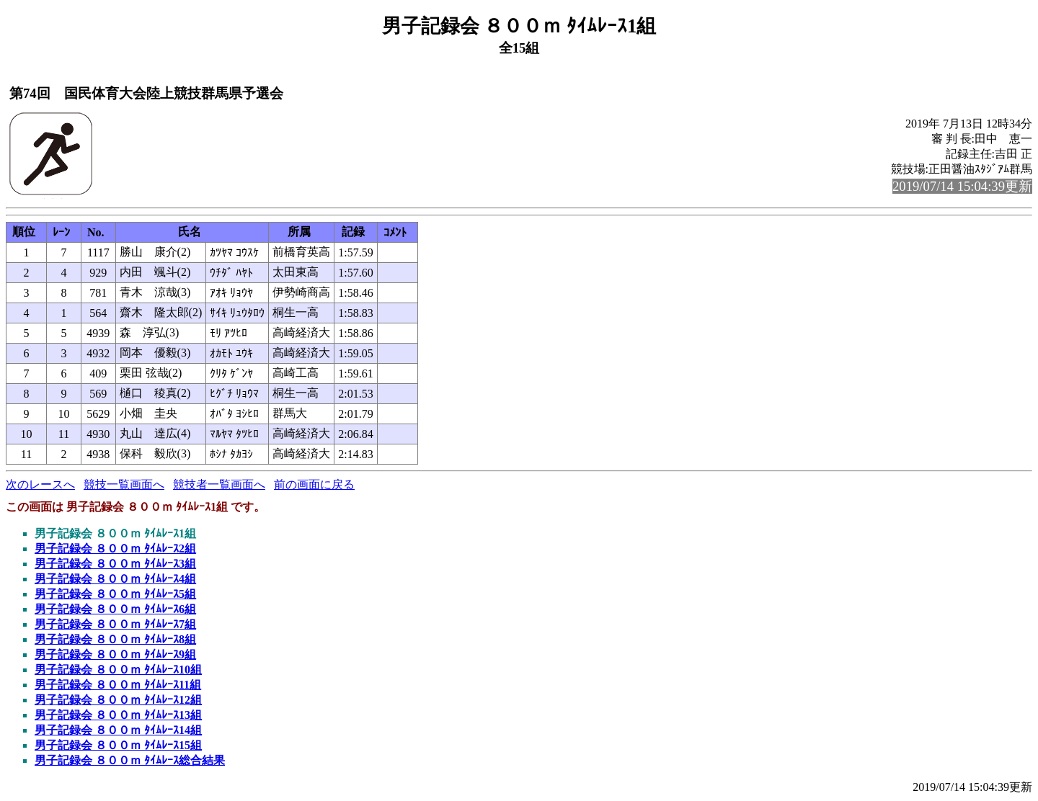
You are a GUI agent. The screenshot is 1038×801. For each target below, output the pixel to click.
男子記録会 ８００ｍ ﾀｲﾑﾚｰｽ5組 (115, 594)
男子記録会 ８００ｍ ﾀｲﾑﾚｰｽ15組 (118, 745)
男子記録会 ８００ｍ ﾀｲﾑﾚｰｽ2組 (115, 548)
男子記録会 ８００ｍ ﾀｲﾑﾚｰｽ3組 (115, 564)
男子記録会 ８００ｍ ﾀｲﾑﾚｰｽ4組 (115, 579)
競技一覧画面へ (124, 484)
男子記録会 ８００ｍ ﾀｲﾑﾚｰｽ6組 (115, 609)
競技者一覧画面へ (219, 484)
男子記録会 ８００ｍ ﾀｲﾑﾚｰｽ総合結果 (130, 760)
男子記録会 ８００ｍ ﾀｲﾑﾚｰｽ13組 (118, 715)
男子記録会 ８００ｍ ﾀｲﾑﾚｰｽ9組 (115, 654)
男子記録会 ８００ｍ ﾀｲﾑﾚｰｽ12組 (118, 700)
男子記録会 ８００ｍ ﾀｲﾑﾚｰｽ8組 (115, 639)
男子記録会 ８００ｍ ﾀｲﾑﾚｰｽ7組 (115, 624)
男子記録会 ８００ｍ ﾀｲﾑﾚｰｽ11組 (118, 685)
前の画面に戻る (314, 484)
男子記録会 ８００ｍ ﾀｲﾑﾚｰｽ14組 (118, 730)
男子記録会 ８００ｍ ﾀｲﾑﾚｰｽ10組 (118, 669)
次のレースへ (40, 484)
